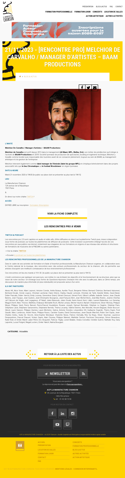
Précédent (31, 354)
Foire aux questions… (75, 384)
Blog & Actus (101, 6)
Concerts (97, 11)
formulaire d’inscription (39, 205)
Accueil (41, 442)
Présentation (87, 6)
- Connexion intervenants (84, 469)
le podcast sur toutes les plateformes (30, 255)
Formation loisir (82, 11)
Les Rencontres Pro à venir (62, 226)
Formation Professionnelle (58, 11)
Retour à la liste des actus (62, 354)
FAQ (111, 6)
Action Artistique (95, 16)
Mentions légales (63, 469)
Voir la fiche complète (62, 213)
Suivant (94, 354)
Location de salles (113, 11)
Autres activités (114, 16)
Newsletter (57, 373)
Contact (119, 6)
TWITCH (30, 197)
